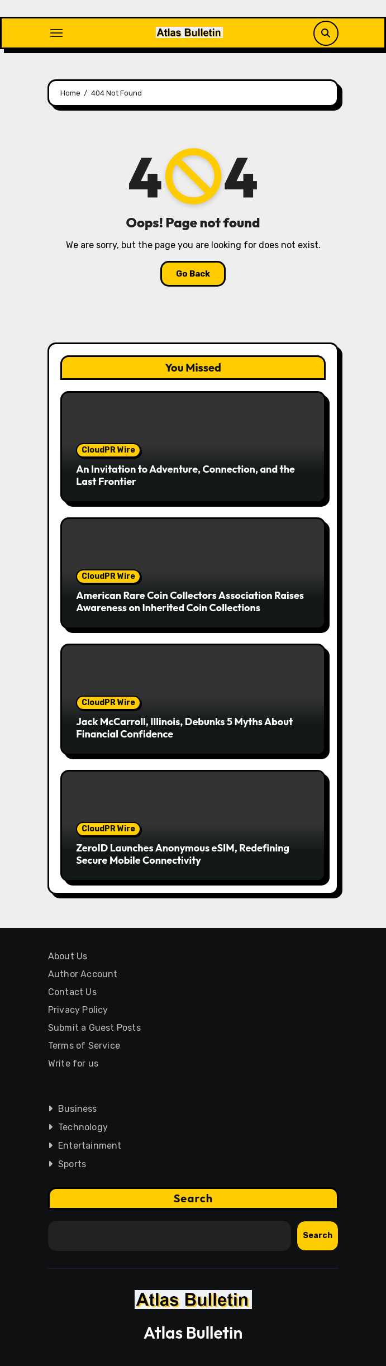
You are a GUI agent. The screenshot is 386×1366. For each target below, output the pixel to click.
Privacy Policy (77, 1010)
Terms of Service (83, 1045)
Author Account (82, 974)
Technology (82, 1127)
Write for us (72, 1063)
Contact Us (71, 992)
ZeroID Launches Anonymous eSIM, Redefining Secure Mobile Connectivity (182, 854)
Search (193, 1198)
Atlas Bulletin (193, 1332)
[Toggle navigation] (56, 33)
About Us (67, 956)
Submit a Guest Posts (93, 1027)
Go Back (193, 274)
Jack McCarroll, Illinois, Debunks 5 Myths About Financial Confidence (184, 727)
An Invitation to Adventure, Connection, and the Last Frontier (185, 475)
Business (77, 1108)
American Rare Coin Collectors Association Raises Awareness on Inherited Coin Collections (190, 601)
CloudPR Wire (108, 450)
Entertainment (89, 1145)
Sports (71, 1164)
